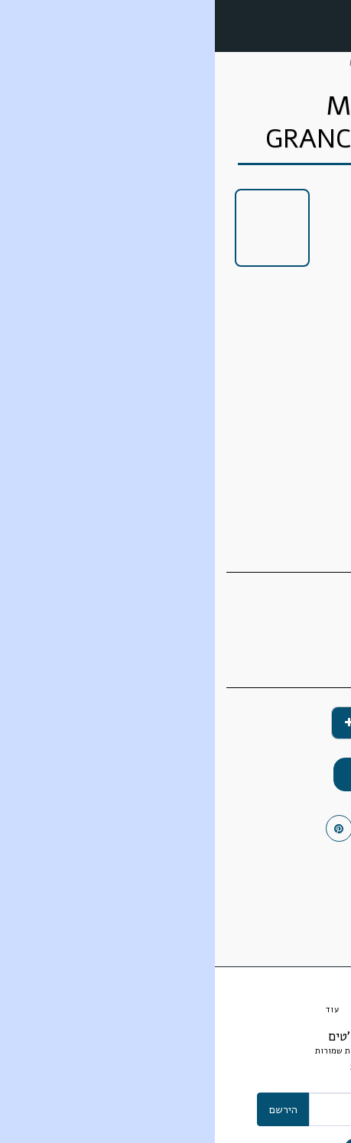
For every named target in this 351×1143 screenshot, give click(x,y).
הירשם (68, 1109)
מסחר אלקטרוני (283, 63)
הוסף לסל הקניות (176, 774)
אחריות (148, 1067)
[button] (334, 25)
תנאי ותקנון (204, 1067)
